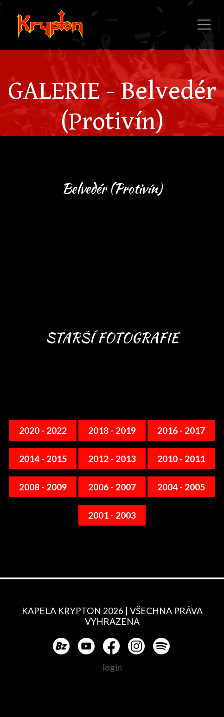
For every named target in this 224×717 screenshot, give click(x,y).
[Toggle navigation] (204, 24)
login (112, 667)
